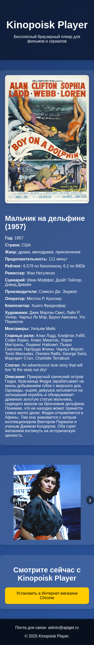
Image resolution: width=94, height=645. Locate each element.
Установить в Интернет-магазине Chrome (47, 595)
